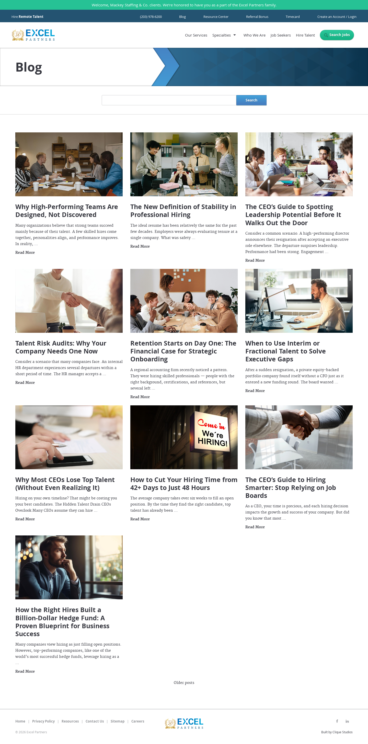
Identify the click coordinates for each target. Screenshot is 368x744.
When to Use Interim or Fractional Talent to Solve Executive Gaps (285, 351)
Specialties (221, 35)
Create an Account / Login (336, 16)
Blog (182, 16)
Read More (25, 252)
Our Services (196, 35)
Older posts (184, 683)
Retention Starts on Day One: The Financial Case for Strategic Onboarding (183, 351)
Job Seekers (281, 35)
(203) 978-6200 (151, 16)
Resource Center (215, 16)
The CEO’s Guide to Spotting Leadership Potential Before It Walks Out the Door (293, 214)
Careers (137, 721)
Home (20, 721)
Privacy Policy (43, 721)
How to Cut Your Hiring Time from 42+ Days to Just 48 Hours (184, 483)
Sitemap (117, 721)
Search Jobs (339, 34)
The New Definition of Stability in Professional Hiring (183, 210)
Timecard (293, 16)
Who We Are (255, 35)
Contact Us (95, 721)
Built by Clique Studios (337, 732)
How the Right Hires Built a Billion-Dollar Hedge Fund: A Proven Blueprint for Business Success (62, 621)
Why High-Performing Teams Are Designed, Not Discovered (66, 210)
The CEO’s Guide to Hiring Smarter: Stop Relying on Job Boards (290, 487)
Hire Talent (305, 35)
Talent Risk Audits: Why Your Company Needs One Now (60, 347)
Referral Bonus (257, 16)
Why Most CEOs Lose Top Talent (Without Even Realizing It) (65, 483)
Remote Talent (31, 16)
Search (251, 100)
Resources (70, 721)
